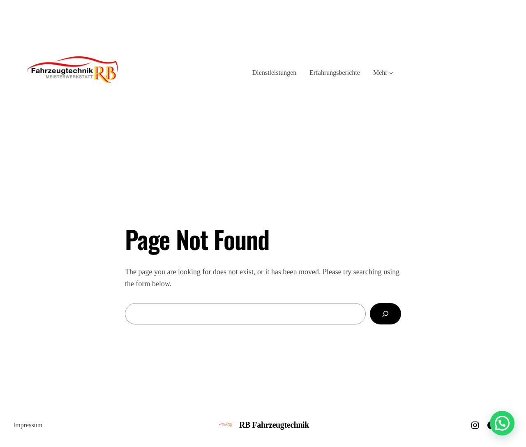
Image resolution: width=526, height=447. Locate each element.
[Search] (385, 313)
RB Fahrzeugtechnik (274, 424)
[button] (502, 423)
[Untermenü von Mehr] (391, 73)
